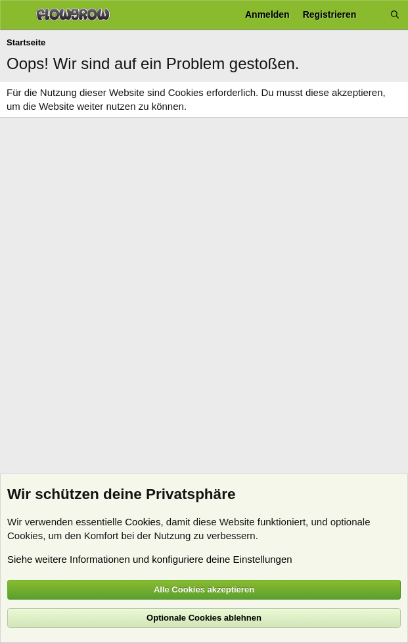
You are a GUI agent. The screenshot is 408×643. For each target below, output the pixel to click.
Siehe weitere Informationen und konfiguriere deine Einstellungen (149, 559)
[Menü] (15, 15)
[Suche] (394, 15)
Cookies (142, 521)
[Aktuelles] (373, 15)
